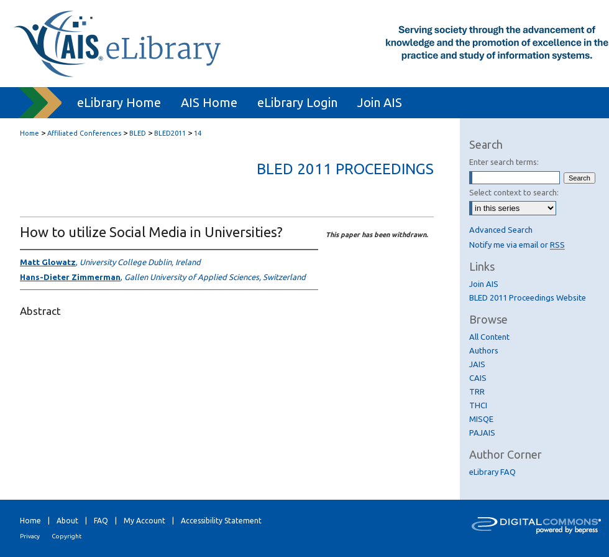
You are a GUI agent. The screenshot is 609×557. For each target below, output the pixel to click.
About (67, 521)
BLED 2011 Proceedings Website (527, 297)
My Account (144, 521)
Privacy (30, 536)
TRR (477, 391)
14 (197, 133)
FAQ (101, 521)
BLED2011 (170, 133)
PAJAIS (482, 432)
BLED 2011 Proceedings (345, 169)
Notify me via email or (517, 244)
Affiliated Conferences (84, 133)
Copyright (66, 536)
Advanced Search (501, 229)
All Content (489, 336)
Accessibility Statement (221, 521)
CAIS (478, 377)
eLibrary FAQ (492, 471)
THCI (478, 405)
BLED (137, 133)
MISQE (481, 418)
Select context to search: (514, 192)
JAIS (477, 364)
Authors (483, 350)
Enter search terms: (504, 161)
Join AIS (483, 283)
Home (29, 133)
